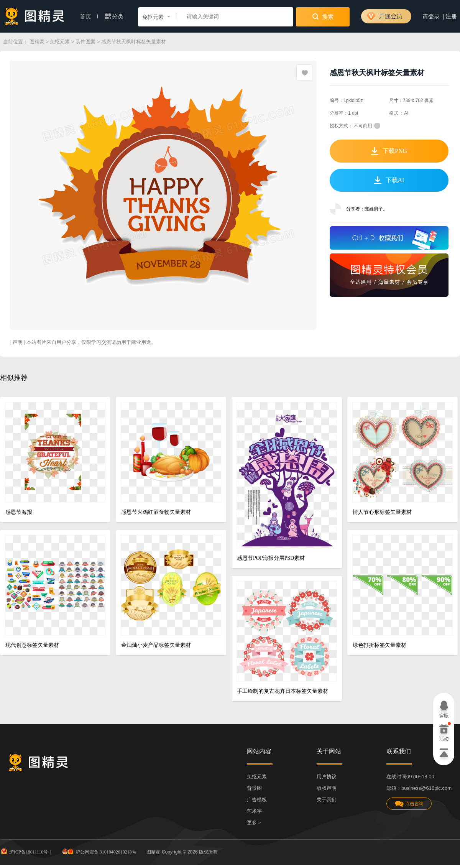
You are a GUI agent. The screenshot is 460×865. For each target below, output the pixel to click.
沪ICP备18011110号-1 (26, 851)
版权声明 (327, 788)
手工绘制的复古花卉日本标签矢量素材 (282, 691)
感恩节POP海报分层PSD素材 (271, 558)
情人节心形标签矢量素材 (382, 512)
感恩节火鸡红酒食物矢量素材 (156, 512)
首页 (89, 16)
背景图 (254, 788)
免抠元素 (60, 41)
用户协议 (327, 776)
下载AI (389, 180)
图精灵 (37, 41)
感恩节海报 (18, 512)
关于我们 (327, 800)
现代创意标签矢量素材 (32, 645)
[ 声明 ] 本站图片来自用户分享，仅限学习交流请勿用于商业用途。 (83, 342)
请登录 (431, 16)
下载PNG (389, 151)
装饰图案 (85, 41)
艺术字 (254, 811)
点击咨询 (409, 804)
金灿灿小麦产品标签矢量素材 (156, 645)
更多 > (254, 823)
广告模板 (257, 800)
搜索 (323, 16)
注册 (451, 16)
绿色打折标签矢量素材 (379, 645)
